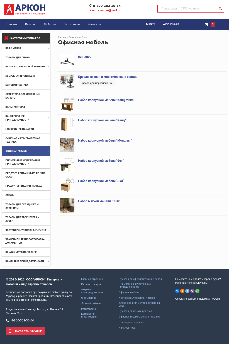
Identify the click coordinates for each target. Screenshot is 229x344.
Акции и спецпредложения (92, 291)
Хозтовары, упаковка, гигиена (25, 230)
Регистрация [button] (171, 24)
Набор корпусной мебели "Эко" (101, 181)
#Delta (216, 298)
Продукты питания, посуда (23, 185)
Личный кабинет (91, 303)
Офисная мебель (16, 150)
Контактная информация (89, 315)
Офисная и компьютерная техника (139, 316)
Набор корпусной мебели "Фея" (101, 161)
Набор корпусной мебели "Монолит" (105, 140)
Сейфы (9, 195)
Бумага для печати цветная (135, 311)
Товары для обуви (17, 57)
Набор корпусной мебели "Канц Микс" (106, 100)
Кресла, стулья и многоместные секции (107, 77)
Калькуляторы (15, 106)
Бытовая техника (16, 84)
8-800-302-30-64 (107, 6)
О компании (72, 24)
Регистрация (89, 309)
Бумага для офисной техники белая (140, 279)
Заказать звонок (25, 331)
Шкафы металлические (20, 252)
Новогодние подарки (19, 128)
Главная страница (92, 279)
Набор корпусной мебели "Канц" (102, 120)
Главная (11, 24)
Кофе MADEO (13, 48)
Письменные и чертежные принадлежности (135, 285)
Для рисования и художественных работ (139, 304)
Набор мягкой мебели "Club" (99, 201)
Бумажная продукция (20, 75)
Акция (50, 24)
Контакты (94, 24)
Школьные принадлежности (24, 261)
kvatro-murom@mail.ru (105, 10)
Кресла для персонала (96, 83)
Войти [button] (150, 24)
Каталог (30, 24)
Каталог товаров (91, 284)
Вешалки (84, 57)
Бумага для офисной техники (25, 66)
